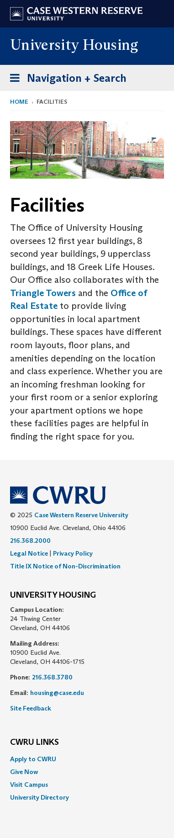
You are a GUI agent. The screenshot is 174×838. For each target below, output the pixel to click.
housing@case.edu (57, 693)
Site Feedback (30, 708)
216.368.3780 (52, 677)
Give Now (24, 772)
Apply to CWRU (33, 759)
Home (19, 101)
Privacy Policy (73, 553)
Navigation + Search (65, 80)
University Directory (39, 797)
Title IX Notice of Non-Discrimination (65, 566)
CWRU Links (34, 742)
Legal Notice (29, 553)
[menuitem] (87, 759)
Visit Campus (29, 784)
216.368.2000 (30, 540)
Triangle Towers (43, 292)
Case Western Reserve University (81, 515)
